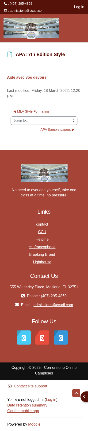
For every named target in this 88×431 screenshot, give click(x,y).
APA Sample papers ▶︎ (57, 129)
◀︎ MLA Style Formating (31, 111)
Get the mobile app (23, 411)
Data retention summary (27, 405)
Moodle (34, 424)
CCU (42, 232)
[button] (76, 393)
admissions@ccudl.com (27, 10)
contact (42, 224)
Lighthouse (42, 262)
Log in (79, 7)
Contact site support (27, 386)
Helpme (42, 239)
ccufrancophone (42, 247)
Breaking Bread (42, 254)
